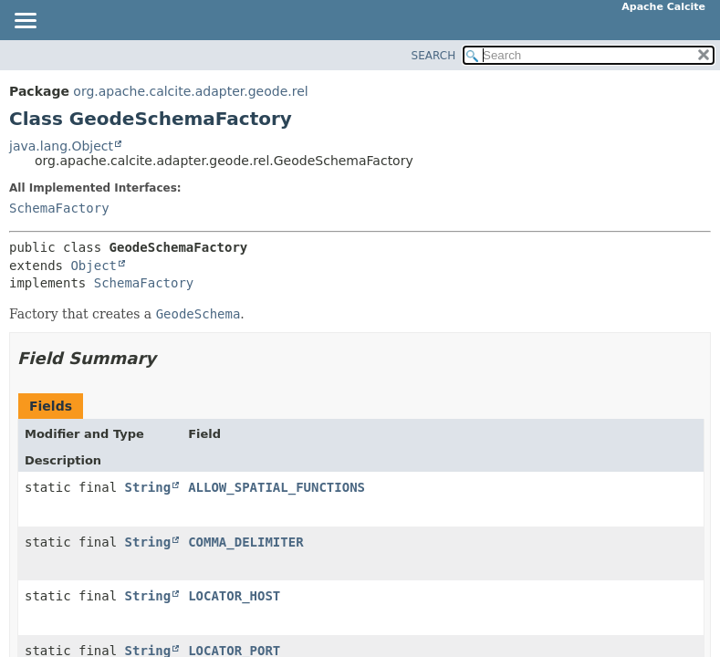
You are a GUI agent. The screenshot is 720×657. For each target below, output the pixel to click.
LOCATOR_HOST (234, 596)
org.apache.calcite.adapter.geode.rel (190, 91)
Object (93, 265)
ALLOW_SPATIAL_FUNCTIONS (276, 487)
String (148, 487)
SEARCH (434, 55)
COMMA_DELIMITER (245, 542)
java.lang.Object (61, 146)
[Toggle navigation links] (24, 22)
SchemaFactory (59, 208)
